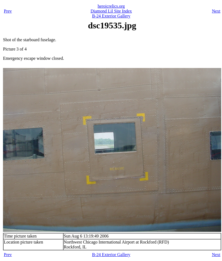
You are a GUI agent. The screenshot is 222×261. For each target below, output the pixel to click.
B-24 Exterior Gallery (111, 16)
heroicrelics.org (111, 6)
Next (216, 11)
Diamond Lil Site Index (111, 11)
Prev (8, 11)
